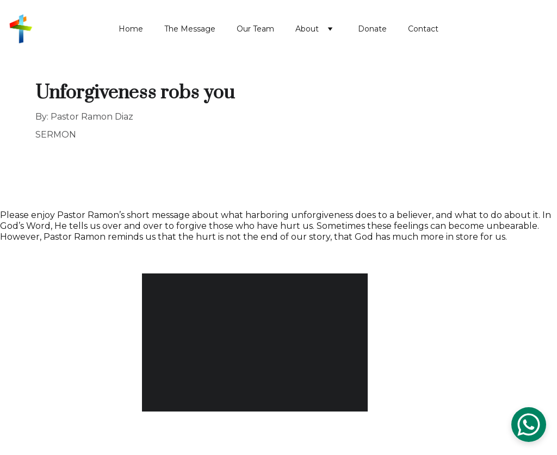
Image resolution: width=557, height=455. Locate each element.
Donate (372, 29)
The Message (189, 29)
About (307, 29)
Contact (423, 29)
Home (131, 29)
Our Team (255, 29)
